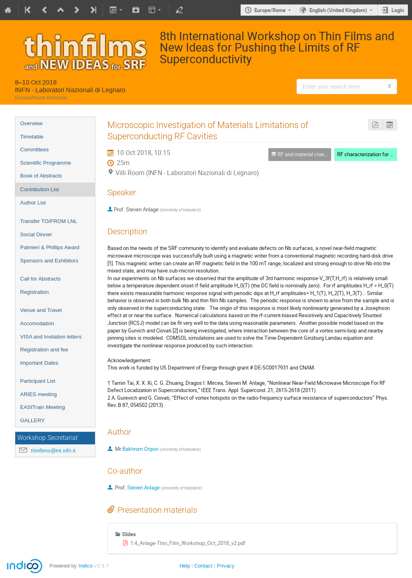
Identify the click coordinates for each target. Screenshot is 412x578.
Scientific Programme (45, 163)
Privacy (226, 565)
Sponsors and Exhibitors (49, 261)
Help (184, 565)
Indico (85, 565)
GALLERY (32, 420)
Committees (34, 150)
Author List (33, 203)
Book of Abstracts (41, 176)
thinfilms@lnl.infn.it (53, 450)
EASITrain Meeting (42, 407)
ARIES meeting (38, 394)
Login (397, 10)
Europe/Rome (270, 10)
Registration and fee (44, 350)
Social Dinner (36, 234)
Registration (34, 292)
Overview (31, 123)
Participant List (37, 381)
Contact (203, 565)
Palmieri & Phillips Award (49, 247)
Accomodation (37, 323)
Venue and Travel (41, 310)
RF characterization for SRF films (374, 154)
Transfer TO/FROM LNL (48, 221)
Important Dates (39, 363)
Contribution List (39, 189)
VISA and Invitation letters (51, 337)
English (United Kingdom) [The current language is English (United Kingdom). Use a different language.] (338, 10)
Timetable (31, 137)
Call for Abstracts (40, 279)
